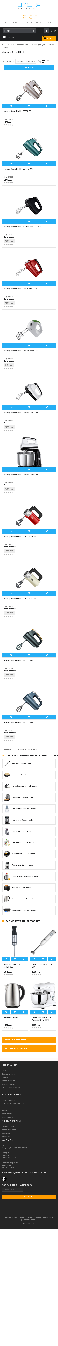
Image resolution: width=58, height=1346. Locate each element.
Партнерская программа (12, 1107)
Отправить (29, 1197)
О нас (4, 1071)
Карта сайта (7, 1114)
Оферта (5, 1077)
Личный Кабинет (8, 1126)
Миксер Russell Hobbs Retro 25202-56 (20, 599)
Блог (4, 1091)
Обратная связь (8, 1117)
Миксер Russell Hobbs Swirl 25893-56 (20, 722)
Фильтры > (29, 67)
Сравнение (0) (11, 23)
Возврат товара (8, 1084)
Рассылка (6, 1136)
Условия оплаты (9, 1081)
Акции (4, 1110)
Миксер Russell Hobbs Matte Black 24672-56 (23, 227)
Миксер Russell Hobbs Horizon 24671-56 (21, 413)
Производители (32, 23)
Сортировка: (8, 61)
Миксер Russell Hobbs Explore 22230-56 (21, 351)
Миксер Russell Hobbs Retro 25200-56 (20, 537)
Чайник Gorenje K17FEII (13, 1017)
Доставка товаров (10, 1074)
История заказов (9, 1130)
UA (55, 31)
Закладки (6, 1133)
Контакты (48, 23)
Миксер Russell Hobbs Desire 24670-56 (20, 289)
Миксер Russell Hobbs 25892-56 (17, 111)
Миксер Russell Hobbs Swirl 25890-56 (20, 660)
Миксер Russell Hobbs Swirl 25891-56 (20, 169)
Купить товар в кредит (11, 1087)
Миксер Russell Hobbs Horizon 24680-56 (21, 475)
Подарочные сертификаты (13, 1103)
